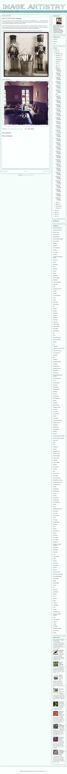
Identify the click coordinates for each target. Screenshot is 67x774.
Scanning (55, 519)
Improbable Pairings (61, 651)
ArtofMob (55, 250)
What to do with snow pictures (61, 738)
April (57, 202)
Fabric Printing (56, 326)
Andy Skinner (56, 241)
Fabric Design (56, 324)
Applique (55, 243)
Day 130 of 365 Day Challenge (58, 160)
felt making (55, 328)
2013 (56, 212)
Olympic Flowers (61, 675)
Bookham (55, 268)
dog (54, 306)
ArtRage (55, 254)
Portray (54, 495)
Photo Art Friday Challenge (61, 663)
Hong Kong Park (56, 378)
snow (54, 554)
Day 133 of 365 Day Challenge (58, 148)
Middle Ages (55, 427)
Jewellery (55, 402)
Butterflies (55, 275)
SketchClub (55, 547)
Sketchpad (55, 549)
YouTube (55, 39)
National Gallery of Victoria (59, 435)
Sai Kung (55, 513)
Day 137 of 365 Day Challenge (58, 131)
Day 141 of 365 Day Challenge (58, 114)
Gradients (55, 359)
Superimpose (56, 583)
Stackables (55, 563)
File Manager (56, 330)
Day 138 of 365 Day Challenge (58, 127)
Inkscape (55, 391)
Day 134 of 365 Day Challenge (58, 143)
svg (54, 587)
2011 (56, 216)
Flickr (54, 43)
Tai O (54, 596)
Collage (54, 293)
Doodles (55, 308)
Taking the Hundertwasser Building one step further (62, 752)
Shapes (54, 533)
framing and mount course (59, 348)
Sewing (54, 528)
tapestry (55, 598)
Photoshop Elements (57, 482)
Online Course (56, 453)
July (57, 63)
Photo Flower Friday (57, 480)
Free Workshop (56, 352)
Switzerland (55, 591)
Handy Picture (56, 366)
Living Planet (56, 413)
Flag (54, 335)
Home (5, 11)
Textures (55, 602)
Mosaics (55, 433)
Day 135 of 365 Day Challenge (58, 139)
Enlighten (55, 317)
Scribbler (55, 524)
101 (38, 20)
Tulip (54, 607)
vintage (54, 624)
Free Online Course (57, 350)
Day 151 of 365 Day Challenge (58, 70)
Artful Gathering (56, 247)
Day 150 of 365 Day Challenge (58, 74)
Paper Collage (56, 462)
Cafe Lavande (56, 277)
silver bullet (55, 539)
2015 (56, 52)
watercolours (56, 630)
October (58, 57)
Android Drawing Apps (58, 239)
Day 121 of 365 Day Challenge (58, 199)
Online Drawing (56, 455)
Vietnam (55, 621)
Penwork (55, 469)
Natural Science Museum (58, 438)
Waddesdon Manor (57, 628)
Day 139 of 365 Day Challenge (58, 122)
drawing (55, 315)
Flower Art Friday (57, 339)
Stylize (54, 580)
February (58, 206)
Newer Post (5, 171)
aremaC (55, 245)
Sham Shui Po (56, 531)
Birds (54, 266)
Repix (54, 506)
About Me (11, 11)
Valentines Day (56, 611)
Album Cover (56, 232)
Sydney (54, 594)
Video (54, 617)
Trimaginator (56, 605)
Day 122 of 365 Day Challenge (58, 194)
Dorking (55, 310)
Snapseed (55, 552)
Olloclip (54, 449)
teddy (54, 600)
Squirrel (55, 560)
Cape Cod (55, 284)
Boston (54, 273)
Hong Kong (55, 372)
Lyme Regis (55, 418)
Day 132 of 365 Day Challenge (58, 152)
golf (54, 357)
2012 (56, 214)
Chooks (54, 291)
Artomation (55, 252)
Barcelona (55, 260)
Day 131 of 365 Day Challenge (58, 156)
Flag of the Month (57, 337)
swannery (55, 589)
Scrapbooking (56, 522)
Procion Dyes (56, 500)
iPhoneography (56, 398)
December (58, 53)
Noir (54, 444)
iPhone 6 (55, 393)
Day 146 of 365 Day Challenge (58, 91)
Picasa (54, 486)
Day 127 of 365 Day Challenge (58, 173)
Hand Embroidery (57, 361)
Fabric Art (55, 319)
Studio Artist (55, 578)
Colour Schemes (56, 295)
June (57, 65)
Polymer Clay (56, 491)
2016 (56, 50)
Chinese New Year (57, 288)
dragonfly (55, 313)
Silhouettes (55, 537)
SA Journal (55, 511)
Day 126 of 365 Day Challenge (58, 177)
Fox (54, 344)
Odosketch (55, 447)
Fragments (55, 346)
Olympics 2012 (56, 451)
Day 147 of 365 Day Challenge (58, 87)
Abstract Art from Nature (61, 702)
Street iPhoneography (58, 574)
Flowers (55, 341)
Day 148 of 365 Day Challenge (58, 82)
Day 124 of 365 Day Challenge (58, 186)
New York (55, 440)
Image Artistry (56, 389)
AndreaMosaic (56, 236)
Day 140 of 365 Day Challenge (58, 118)
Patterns (55, 464)
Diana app (55, 302)
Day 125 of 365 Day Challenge (58, 182)
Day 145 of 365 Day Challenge (58, 97)
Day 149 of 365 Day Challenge (58, 78)
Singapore (55, 542)
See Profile (59, 32)
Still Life (55, 569)
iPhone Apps (56, 396)
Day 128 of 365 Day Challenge (58, 169)
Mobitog (55, 431)
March (57, 204)
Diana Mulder (56, 304)
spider (54, 558)
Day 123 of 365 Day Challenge (58, 190)
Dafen (54, 299)
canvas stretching (57, 282)
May (57, 67)
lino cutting (55, 411)
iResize (54, 400)
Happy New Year (56, 368)
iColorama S (56, 387)
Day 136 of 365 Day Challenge (58, 135)
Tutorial (54, 609)
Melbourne (55, 424)
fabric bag (55, 322)
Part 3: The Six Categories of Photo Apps (59, 640)
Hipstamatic (55, 370)
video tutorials (56, 619)
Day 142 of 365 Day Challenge (58, 110)
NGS (54, 442)
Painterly (55, 460)
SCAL (54, 517)
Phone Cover (56, 473)
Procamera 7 (56, 497)
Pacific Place (56, 458)
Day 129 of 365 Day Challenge (58, 165)
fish (54, 333)
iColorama (55, 385)
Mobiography (56, 429)
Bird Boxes (55, 264)
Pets (54, 471)
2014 (56, 210)
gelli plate (55, 355)
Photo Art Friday (56, 477)
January (58, 208)
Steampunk (55, 565)
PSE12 (54, 504)
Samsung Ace (56, 515)
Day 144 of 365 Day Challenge (58, 101)
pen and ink (55, 466)
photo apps (55, 475)
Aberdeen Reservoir (57, 230)
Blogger (45, 771)
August (57, 61)
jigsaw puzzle (56, 404)
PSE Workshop (56, 502)
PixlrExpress (56, 489)
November (58, 55)
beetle (54, 262)
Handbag (55, 364)
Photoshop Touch (57, 484)
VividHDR (55, 626)
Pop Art (54, 493)
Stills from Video (56, 571)
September (58, 59)
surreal (54, 585)
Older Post (46, 171)
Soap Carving (56, 556)
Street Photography (57, 576)
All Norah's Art (56, 234)
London (54, 416)
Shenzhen (55, 535)
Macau (57, 94)
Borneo (54, 271)
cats (54, 286)
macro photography (57, 420)
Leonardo (55, 409)
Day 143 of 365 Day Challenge (58, 105)
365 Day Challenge (57, 227)
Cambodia (55, 279)
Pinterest (55, 41)
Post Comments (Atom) (28, 175)
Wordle (54, 632)
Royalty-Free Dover (57, 508)
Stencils (55, 567)
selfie (54, 526)
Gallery (16, 11)
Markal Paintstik (56, 422)
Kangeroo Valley (56, 407)
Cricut (54, 297)
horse (54, 380)
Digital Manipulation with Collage (61, 725)
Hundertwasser (56, 382)
